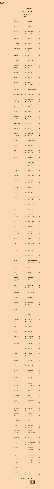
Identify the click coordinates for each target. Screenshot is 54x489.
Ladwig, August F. (16, 175)
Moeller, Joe (15, 425)
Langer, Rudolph (16, 194)
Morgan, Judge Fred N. (17, 474)
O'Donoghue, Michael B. (31, 432)
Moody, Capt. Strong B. (17, 437)
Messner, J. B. (16, 336)
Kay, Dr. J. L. (15, 19)
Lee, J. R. (29, 19)
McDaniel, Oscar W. (31, 162)
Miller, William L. (16, 408)
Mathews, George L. (16, 307)
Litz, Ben (29, 79)
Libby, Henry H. (30, 50)
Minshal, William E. (16, 413)
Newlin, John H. (30, 360)
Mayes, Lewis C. (16, 316)
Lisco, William (30, 72)
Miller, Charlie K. (16, 390)
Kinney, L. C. (15, 84)
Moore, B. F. (15, 449)
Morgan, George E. (30, 250)
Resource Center (2, 2)
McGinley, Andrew (30, 187)
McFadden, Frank (30, 182)
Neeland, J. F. (30, 316)
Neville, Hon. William (31, 350)
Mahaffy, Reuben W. (31, 243)
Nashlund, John (30, 314)
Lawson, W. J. (16, 231)
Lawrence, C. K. (16, 221)
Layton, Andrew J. (16, 233)
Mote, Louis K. (30, 272)
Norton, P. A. (30, 413)
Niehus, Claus (30, 375)
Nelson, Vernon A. (30, 341)
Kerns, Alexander (16, 60)
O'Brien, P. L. (30, 430)
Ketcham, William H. (17, 62)
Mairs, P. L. (15, 257)
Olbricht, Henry (30, 439)
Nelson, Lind (30, 326)
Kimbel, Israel (16, 72)
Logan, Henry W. (30, 87)
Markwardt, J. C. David (17, 282)
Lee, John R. (15, 243)
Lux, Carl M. (30, 121)
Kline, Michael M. (16, 101)
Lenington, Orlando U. (31, 33)
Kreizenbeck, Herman (17, 123)
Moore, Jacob (15, 455)
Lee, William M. (30, 21)
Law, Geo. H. (15, 211)
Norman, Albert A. (30, 395)
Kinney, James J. (16, 82)
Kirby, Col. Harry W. (16, 87)
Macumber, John (30, 231)
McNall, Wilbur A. (30, 211)
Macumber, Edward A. (31, 228)
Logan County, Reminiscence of (32, 89)
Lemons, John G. (30, 31)
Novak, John (30, 415)
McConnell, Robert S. (31, 155)
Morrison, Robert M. (31, 262)
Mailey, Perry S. (16, 255)
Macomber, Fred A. (30, 226)
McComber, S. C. (30, 152)
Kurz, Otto (15, 157)
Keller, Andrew (16, 31)
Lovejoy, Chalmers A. (31, 99)
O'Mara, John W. (30, 469)
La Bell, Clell (15, 164)
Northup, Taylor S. (30, 408)
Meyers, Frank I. (16, 353)
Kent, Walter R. (16, 53)
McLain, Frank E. (30, 199)
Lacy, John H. (15, 170)
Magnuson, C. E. (30, 238)
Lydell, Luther (30, 123)
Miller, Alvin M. (16, 385)
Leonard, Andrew (30, 36)
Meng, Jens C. (16, 324)
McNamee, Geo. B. (30, 214)
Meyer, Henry (15, 348)
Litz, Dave (29, 82)
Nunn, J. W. (29, 420)
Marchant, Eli (15, 272)
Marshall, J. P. (16, 287)
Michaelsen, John (16, 360)
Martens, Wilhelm (16, 292)
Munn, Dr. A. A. (30, 287)
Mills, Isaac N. (16, 410)
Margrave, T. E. (16, 277)
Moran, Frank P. (16, 467)
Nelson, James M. (30, 324)
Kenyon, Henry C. (16, 55)
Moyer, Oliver (30, 279)
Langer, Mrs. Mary (16, 192)
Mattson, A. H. (16, 309)
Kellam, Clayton (16, 28)
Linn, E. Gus (30, 67)
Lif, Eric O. (29, 55)
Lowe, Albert (30, 101)
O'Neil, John (29, 472)
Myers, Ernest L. (30, 302)
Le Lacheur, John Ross (31, 26)
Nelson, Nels (30, 331)
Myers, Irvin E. (30, 304)
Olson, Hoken (30, 462)
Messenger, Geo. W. (16, 333)
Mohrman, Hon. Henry (17, 430)
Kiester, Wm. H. (16, 70)
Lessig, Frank (30, 38)
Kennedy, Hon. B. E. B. (17, 45)
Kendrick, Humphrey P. (17, 50)
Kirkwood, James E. (16, 89)
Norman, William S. (31, 400)
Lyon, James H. (30, 128)
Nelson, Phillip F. (30, 336)
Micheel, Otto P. (16, 365)
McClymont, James (30, 150)
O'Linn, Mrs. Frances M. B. (32, 455)
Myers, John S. (30, 307)
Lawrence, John (16, 226)
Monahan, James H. (16, 432)
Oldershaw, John (30, 447)
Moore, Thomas (16, 462)
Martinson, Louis (16, 302)
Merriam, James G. (16, 331)
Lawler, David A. (16, 216)
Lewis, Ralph (30, 45)
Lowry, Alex (29, 106)
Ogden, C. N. (30, 437)
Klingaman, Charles (16, 104)
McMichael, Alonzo (31, 209)
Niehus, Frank (30, 377)
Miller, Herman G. (16, 395)
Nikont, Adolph (30, 383)
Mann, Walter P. (16, 267)
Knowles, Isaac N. (16, 113)
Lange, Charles (16, 187)
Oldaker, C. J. (30, 444)
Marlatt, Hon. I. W (16, 285)
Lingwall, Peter (30, 65)
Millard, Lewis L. (16, 375)
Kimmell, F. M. (16, 77)
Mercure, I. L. (15, 326)
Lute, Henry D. (30, 116)
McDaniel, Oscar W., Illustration (31, 165)
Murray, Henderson (30, 297)
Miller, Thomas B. (16, 402)
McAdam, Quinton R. (31, 133)
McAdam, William (30, 135)
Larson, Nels (15, 204)
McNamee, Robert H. (31, 216)
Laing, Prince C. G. (16, 180)
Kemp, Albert (15, 36)
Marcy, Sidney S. (16, 274)
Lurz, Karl (29, 113)
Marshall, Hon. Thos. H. (17, 290)
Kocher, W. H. (16, 118)
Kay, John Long (16, 21)
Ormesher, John (30, 474)
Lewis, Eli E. (30, 43)
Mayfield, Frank (16, 319)
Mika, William (16, 367)
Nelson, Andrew (30, 319)
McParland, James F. (31, 221)
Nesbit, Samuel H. (30, 343)
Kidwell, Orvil (16, 67)
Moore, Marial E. (16, 457)
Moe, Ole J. (15, 422)
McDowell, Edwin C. (31, 180)
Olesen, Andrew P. (30, 449)
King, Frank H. (16, 79)
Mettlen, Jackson (16, 341)
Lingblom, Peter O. (30, 62)
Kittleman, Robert (16, 94)
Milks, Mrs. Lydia (16, 372)
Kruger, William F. (16, 135)
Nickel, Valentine (30, 372)
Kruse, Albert (15, 138)
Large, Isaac (15, 197)
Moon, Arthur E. (16, 442)
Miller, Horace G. (16, 397)
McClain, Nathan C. (31, 147)
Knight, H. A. (15, 106)
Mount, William (30, 274)
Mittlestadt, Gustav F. (17, 420)
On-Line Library (3, 3)
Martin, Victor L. (16, 299)
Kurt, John (15, 152)
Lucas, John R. (30, 111)
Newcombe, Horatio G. (31, 358)
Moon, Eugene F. (16, 444)
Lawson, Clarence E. (16, 228)
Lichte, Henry (30, 53)
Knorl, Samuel (16, 111)
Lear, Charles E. (16, 238)
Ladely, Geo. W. (16, 177)
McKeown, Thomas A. (31, 194)
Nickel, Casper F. (30, 370)
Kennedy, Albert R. (16, 43)
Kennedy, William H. (17, 48)
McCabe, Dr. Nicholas (31, 138)
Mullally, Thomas (30, 285)
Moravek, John (16, 469)
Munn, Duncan (30, 290)
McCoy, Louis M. (30, 157)
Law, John (15, 214)
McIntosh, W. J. (30, 192)
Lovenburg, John (30, 94)
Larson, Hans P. (16, 199)
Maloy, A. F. (15, 260)
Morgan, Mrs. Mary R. (31, 255)
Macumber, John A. (31, 233)
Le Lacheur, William (31, 28)
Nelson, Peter (30, 333)
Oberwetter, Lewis (30, 427)
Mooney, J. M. (16, 447)
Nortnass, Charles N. (31, 410)
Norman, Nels (30, 397)
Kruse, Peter (15, 145)
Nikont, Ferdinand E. (31, 385)
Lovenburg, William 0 (31, 96)
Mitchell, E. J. (16, 415)
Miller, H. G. (15, 400)
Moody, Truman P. (16, 439)
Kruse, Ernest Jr (16, 140)
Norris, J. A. (29, 402)
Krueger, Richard (16, 133)
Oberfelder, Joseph (30, 425)
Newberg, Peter (30, 353)
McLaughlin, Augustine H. (32, 204)
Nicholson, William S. (31, 367)
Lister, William (30, 77)
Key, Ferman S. (16, 65)
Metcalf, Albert (16, 338)
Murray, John (30, 299)
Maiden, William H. (16, 250)
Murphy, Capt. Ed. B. (31, 292)
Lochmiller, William (31, 84)
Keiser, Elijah (15, 26)
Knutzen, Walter (16, 116)
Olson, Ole (29, 467)
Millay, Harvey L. (16, 377)
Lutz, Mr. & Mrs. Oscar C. (31, 118)
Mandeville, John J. (16, 262)
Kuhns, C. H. (15, 150)
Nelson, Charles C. (30, 321)
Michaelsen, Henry (16, 358)
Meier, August (16, 321)
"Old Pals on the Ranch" (31, 442)
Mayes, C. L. (15, 314)
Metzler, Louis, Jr (16, 343)
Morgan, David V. (16, 472)
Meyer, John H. (16, 350)
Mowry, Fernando (30, 277)
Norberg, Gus (30, 390)
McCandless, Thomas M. (31, 140)
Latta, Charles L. (16, 209)
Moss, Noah (29, 267)
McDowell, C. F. (30, 177)
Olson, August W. (30, 457)
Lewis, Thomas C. (30, 48)
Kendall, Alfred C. (16, 38)
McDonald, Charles (30, 170)
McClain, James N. (30, 145)
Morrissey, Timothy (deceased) (32, 260)
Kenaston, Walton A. (16, 33)
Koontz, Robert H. (16, 121)
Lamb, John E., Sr (16, 182)
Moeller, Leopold (16, 427)
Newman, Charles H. (31, 365)
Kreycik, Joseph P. (16, 130)
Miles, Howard (16, 370)
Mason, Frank (15, 304)
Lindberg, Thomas (30, 60)
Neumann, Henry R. (31, 348)
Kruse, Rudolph (16, 147)
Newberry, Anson (30, 355)
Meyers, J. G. (15, 355)
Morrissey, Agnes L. (31, 257)
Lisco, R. (29, 70)
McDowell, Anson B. (31, 175)
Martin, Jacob (15, 297)
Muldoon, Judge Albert (31, 282)
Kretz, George (16, 128)
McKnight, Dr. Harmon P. (31, 197)
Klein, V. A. (15, 99)
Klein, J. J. (15, 96)
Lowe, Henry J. (30, 104)
